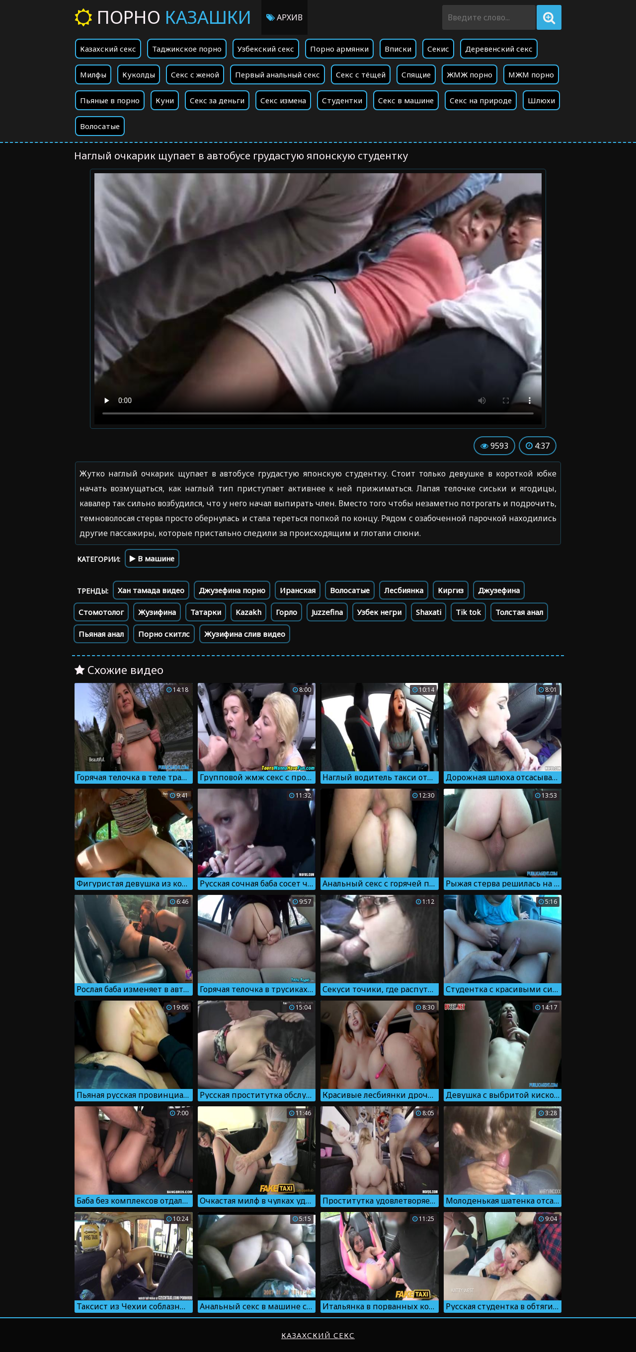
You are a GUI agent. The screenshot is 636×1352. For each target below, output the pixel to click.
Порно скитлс (164, 634)
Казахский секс (108, 49)
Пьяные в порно (110, 100)
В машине (152, 558)
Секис (438, 49)
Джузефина (499, 590)
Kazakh (248, 612)
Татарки (205, 612)
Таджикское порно (187, 49)
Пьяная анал (101, 634)
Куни (165, 100)
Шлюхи (541, 100)
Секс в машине (406, 100)
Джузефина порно (232, 590)
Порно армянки (339, 49)
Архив (284, 17)
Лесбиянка (403, 590)
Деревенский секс (499, 49)
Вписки (398, 49)
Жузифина (157, 612)
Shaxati (428, 612)
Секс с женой (195, 74)
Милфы (93, 74)
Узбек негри (379, 612)
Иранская (298, 590)
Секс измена (283, 100)
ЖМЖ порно (469, 74)
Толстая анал (519, 612)
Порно (163, 17)
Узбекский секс (266, 49)
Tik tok (468, 612)
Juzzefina (327, 612)
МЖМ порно (531, 74)
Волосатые (100, 126)
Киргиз (451, 590)
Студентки (342, 100)
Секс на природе (481, 100)
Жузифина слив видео (244, 634)
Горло (286, 612)
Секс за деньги (217, 100)
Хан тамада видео (151, 590)
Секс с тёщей (361, 74)
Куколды (138, 74)
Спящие (416, 74)
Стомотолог (101, 612)
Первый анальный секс (277, 74)
